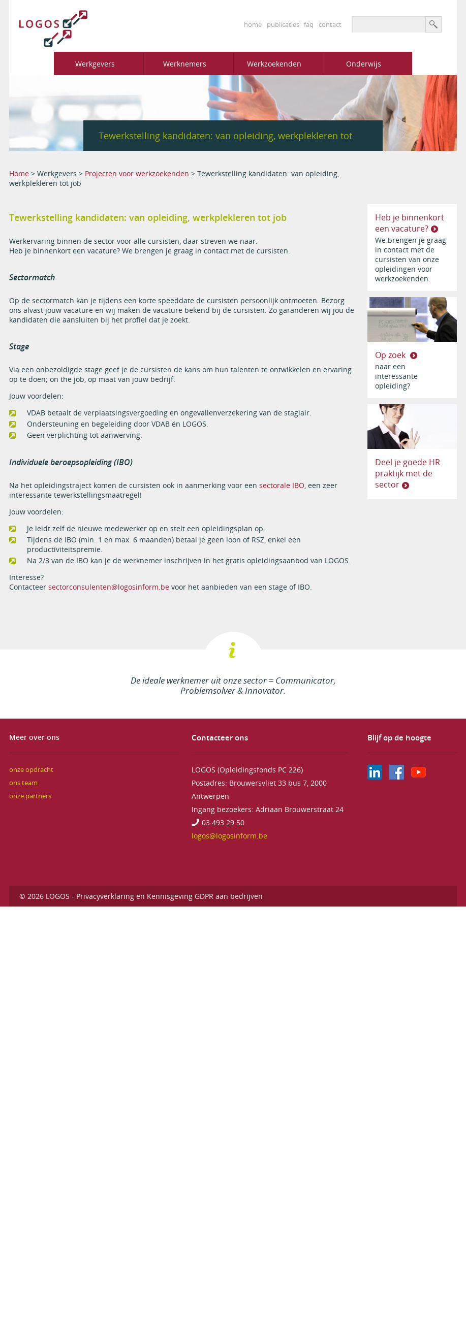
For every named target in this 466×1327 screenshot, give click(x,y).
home (253, 24)
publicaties (283, 24)
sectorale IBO (281, 485)
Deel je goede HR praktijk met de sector (407, 473)
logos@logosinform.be (229, 835)
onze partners (30, 796)
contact (330, 24)
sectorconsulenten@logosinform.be (108, 587)
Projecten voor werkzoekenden (137, 173)
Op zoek (391, 355)
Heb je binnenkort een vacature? (409, 223)
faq (309, 24)
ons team (23, 783)
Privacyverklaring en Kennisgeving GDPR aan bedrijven (169, 896)
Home (19, 173)
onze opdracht (31, 769)
